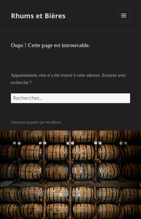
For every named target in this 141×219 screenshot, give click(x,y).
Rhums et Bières (38, 15)
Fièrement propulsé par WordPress (36, 122)
